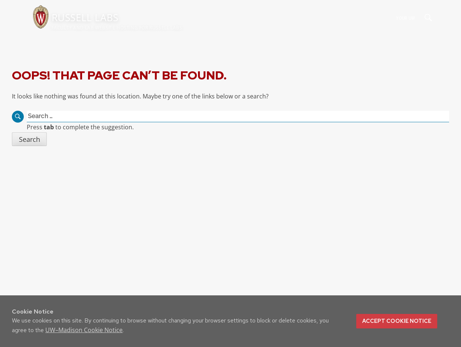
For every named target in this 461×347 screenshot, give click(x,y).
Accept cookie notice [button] (396, 321)
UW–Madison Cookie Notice (84, 330)
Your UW (405, 17)
